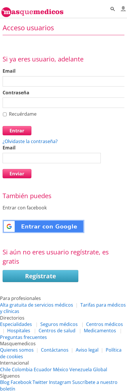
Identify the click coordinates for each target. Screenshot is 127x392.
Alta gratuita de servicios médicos (36, 305)
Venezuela (80, 369)
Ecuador (43, 369)
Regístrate (40, 276)
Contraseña (16, 92)
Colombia (22, 369)
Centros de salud (57, 330)
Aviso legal (87, 350)
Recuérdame (23, 114)
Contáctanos (55, 350)
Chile (5, 369)
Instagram (60, 382)
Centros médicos (104, 324)
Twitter (40, 382)
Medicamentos (100, 330)
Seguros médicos (59, 324)
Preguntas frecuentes (23, 337)
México (60, 369)
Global (100, 369)
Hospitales (18, 330)
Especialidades (16, 324)
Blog (5, 382)
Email (9, 71)
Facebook (21, 382)
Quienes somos (17, 350)
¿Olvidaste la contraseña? (30, 141)
